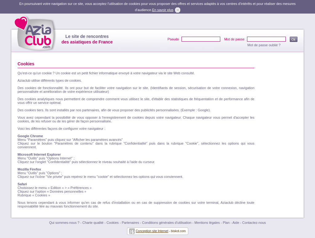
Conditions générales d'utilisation (166, 222)
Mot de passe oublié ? (264, 45)
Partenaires (130, 222)
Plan (226, 222)
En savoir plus (162, 10)
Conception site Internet (152, 231)
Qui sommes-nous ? (64, 222)
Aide (236, 222)
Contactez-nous (254, 222)
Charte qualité (93, 222)
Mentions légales (207, 222)
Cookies (112, 222)
